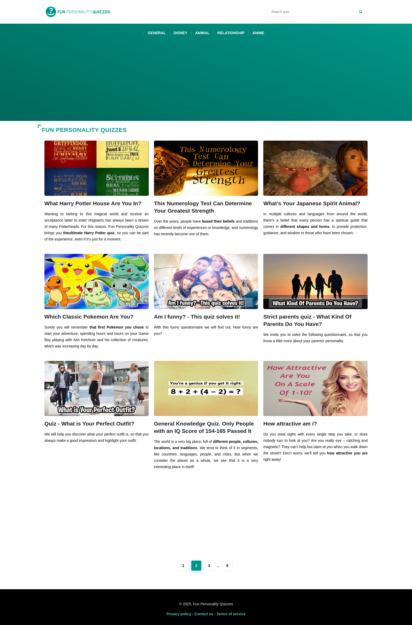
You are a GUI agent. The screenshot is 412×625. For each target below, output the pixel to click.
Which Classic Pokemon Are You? (88, 317)
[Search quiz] (318, 12)
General (157, 33)
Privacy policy (178, 614)
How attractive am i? (290, 424)
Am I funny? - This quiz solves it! (197, 317)
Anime (258, 33)
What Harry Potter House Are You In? (93, 203)
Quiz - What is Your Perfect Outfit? (89, 424)
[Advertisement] (206, 81)
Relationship (230, 33)
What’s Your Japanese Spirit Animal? (311, 203)
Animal (202, 33)
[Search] (361, 11)
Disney (180, 33)
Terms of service (231, 614)
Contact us (203, 614)
